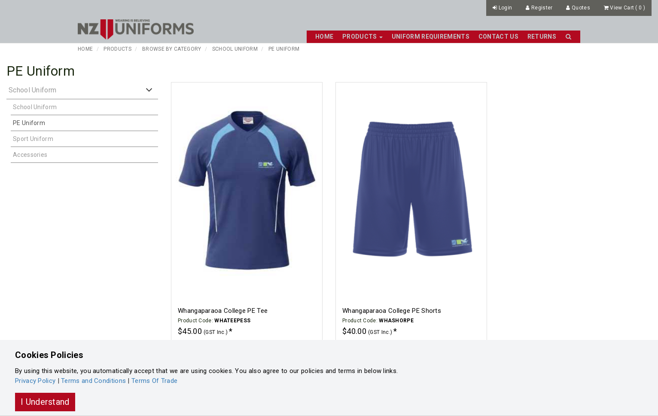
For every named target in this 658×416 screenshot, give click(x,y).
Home (324, 36)
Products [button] (362, 36)
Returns (541, 36)
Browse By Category (171, 49)
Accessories (30, 154)
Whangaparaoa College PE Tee (223, 311)
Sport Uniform (33, 138)
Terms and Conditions (93, 381)
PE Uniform (283, 49)
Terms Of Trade (154, 381)
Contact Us (498, 36)
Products (117, 49)
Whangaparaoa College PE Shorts (391, 311)
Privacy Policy (35, 381)
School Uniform (235, 49)
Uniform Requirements (430, 36)
